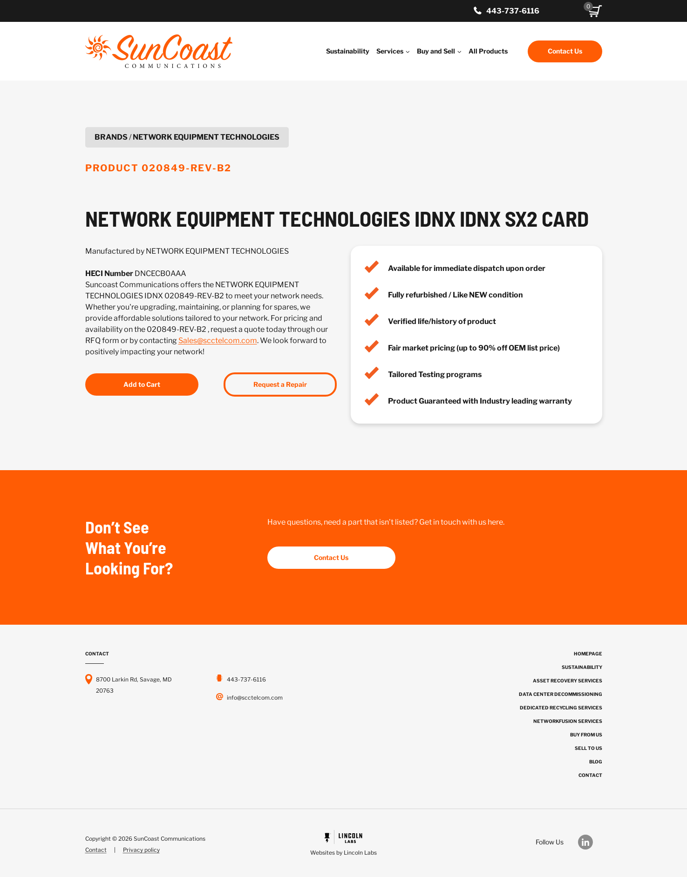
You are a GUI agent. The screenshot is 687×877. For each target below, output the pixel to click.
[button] (595, 11)
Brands (111, 137)
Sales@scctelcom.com (217, 340)
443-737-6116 (512, 11)
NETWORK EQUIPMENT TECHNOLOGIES (206, 137)
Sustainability (347, 51)
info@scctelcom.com (255, 697)
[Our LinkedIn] (590, 842)
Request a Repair (280, 384)
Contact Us (565, 51)
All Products (488, 51)
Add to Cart (141, 384)
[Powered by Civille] (343, 844)
